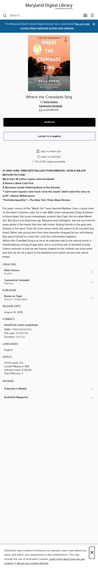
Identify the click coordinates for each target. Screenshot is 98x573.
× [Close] (92, 553)
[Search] (5, 15)
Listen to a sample (49, 136)
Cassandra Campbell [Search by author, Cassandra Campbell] (50, 106)
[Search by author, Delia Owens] (49, 272)
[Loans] (85, 16)
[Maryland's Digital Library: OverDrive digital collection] (49, 6)
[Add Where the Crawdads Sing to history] (49, 157)
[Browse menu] (92, 15)
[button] (49, 122)
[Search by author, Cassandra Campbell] (49, 281)
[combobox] (42, 16)
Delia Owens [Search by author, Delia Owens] (51, 102)
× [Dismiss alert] (94, 24)
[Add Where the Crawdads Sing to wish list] (49, 151)
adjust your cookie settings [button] (32, 563)
